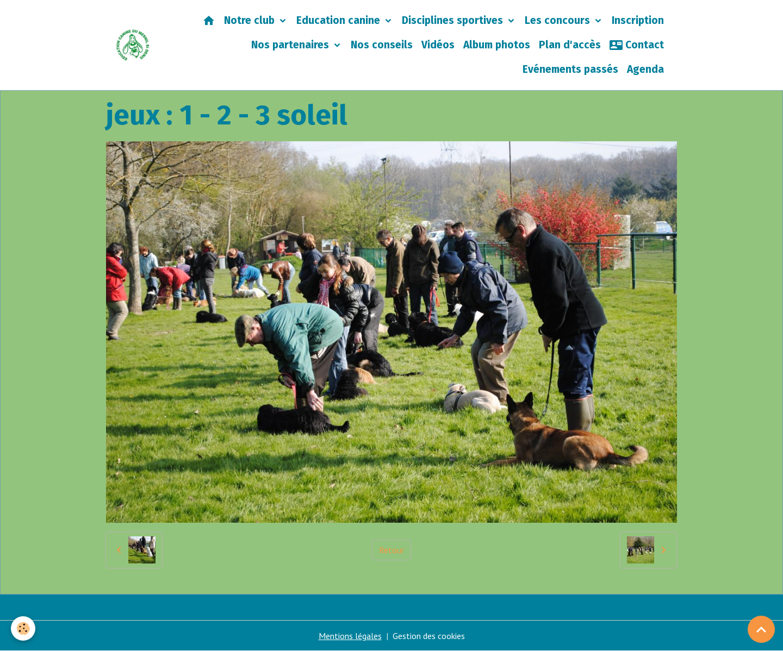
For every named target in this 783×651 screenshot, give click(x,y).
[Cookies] (23, 628)
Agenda (645, 69)
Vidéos (438, 45)
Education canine (339, 20)
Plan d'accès (570, 45)
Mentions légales (350, 635)
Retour (391, 549)
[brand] (133, 45)
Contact (637, 45)
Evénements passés (570, 69)
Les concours (559, 20)
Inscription (638, 20)
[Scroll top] (761, 629)
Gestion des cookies (429, 635)
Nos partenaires (291, 45)
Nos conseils (382, 45)
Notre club (250, 20)
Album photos (496, 45)
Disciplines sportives (454, 20)
